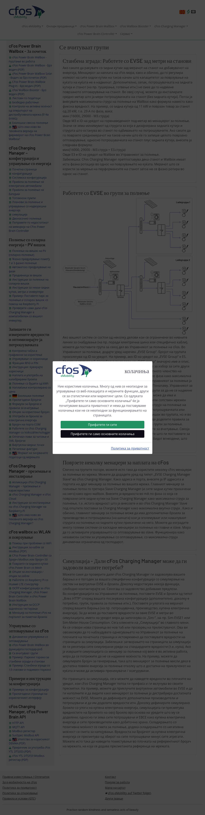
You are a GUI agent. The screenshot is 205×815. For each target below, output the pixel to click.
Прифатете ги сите (102, 424)
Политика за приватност (130, 448)
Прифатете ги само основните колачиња (103, 434)
